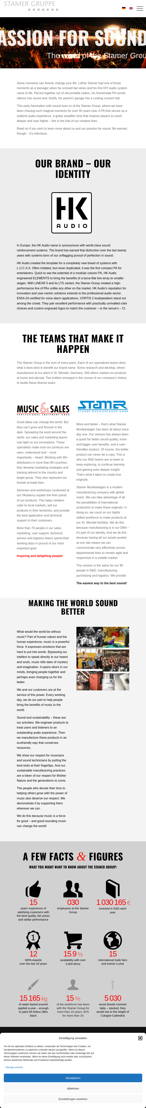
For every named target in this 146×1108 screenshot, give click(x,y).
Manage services (14, 1067)
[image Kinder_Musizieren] (89, 637)
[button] (140, 1038)
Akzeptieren (72, 1078)
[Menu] (138, 8)
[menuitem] (138, 8)
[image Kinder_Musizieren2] (116, 637)
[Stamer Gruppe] (31, 8)
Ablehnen (73, 1088)
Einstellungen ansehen (73, 1099)
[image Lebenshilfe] (89, 658)
